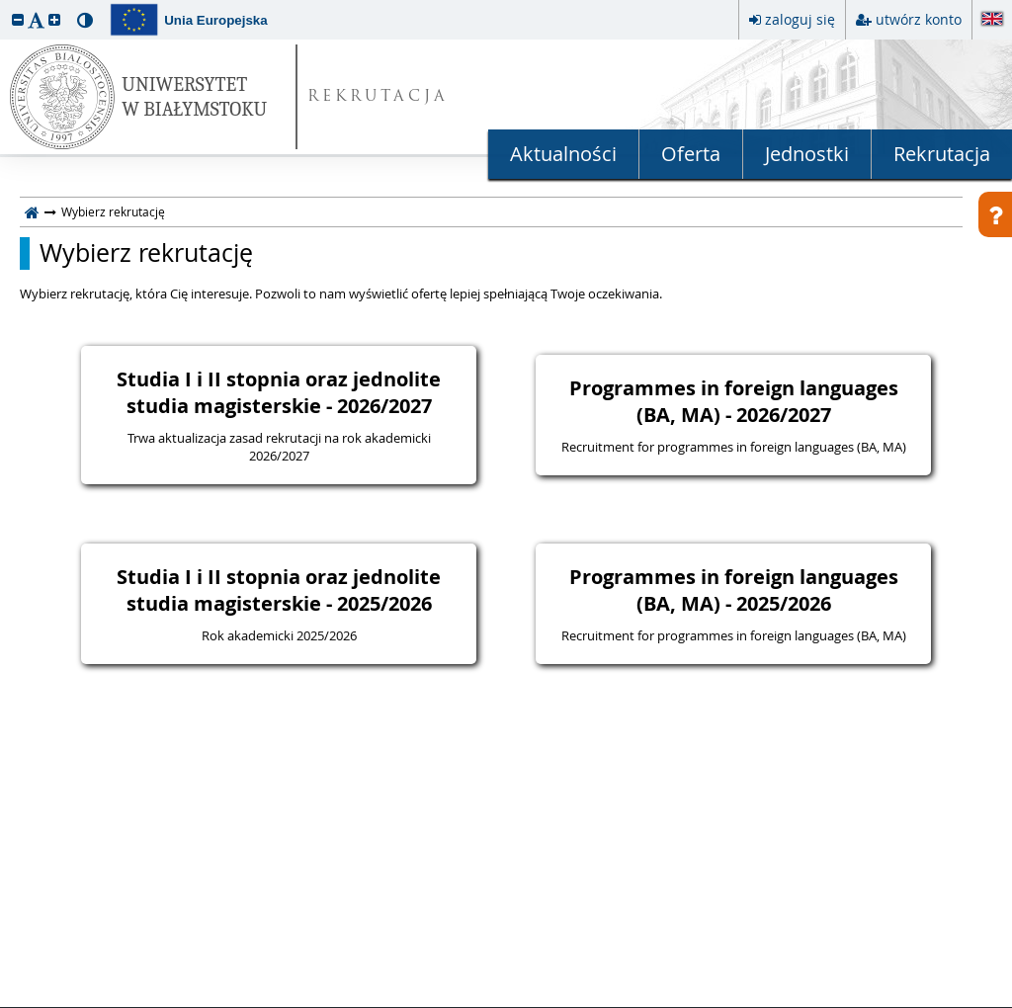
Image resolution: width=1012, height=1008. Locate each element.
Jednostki (807, 153)
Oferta (690, 153)
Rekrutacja (941, 153)
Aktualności (563, 153)
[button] (18, 19)
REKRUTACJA (378, 97)
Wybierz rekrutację (146, 253)
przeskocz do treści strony (5, 5)
